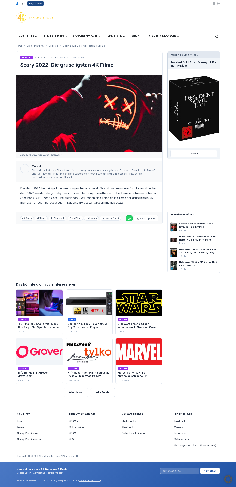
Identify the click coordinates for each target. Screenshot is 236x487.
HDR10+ (73, 421)
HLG (71, 439)
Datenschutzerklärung (90, 480)
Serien (20, 427)
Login (21, 3)
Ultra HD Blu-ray (35, 45)
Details (194, 153)
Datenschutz (181, 439)
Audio (137, 36)
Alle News (75, 392)
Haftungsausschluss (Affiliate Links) (195, 445)
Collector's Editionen (134, 433)
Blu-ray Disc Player (27, 433)
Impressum (180, 433)
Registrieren (35, 3)
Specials (53, 45)
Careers (178, 427)
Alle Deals (102, 392)
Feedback (179, 421)
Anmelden (210, 470)
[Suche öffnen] (217, 36)
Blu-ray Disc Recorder (29, 439)
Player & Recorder (164, 36)
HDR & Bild (116, 36)
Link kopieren (146, 218)
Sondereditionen (87, 36)
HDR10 (73, 433)
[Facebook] (214, 3)
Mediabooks (129, 421)
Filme (19, 421)
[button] (228, 479)
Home (19, 45)
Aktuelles (28, 36)
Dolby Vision (76, 427)
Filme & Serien (55, 36)
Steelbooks (128, 427)
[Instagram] (218, 3)
